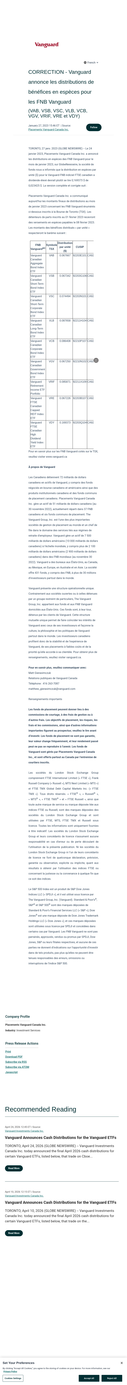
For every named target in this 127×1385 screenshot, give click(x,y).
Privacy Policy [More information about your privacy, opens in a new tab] (10, 1373)
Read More (14, 1168)
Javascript (11, 1072)
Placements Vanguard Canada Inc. (48, 129)
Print (8, 1051)
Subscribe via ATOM (17, 1067)
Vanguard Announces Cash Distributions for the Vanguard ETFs (60, 1137)
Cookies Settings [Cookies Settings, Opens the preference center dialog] (13, 1379)
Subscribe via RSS (16, 1061)
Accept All (89, 1379)
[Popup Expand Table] (96, 360)
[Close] (121, 1364)
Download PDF (14, 1056)
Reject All (112, 1379)
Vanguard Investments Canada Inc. (24, 1130)
